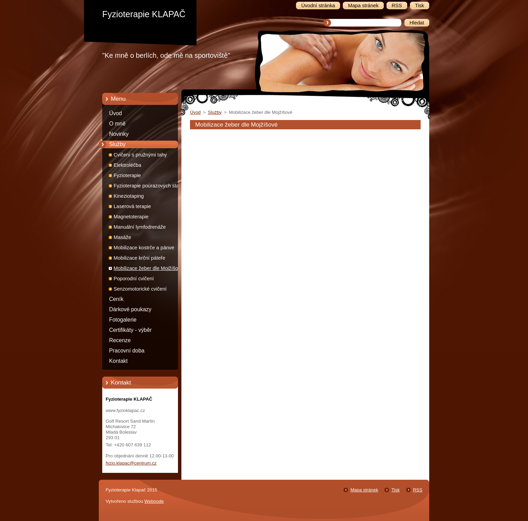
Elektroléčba (127, 165)
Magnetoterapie (131, 216)
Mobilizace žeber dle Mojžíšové (148, 268)
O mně (117, 124)
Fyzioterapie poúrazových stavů (149, 185)
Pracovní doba (127, 351)
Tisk (395, 489)
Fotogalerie (123, 320)
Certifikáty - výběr (130, 330)
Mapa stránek (364, 489)
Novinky (119, 134)
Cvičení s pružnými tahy (140, 155)
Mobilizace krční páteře (139, 258)
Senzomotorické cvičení (140, 289)
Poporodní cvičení (134, 278)
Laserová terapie (132, 206)
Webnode (154, 501)
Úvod (115, 113)
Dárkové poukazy (130, 309)
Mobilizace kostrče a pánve (144, 247)
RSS (417, 489)
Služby (117, 144)
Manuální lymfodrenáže (140, 227)
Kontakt (118, 361)
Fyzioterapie (127, 175)
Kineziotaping (129, 196)
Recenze (120, 340)
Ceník (116, 299)
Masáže (122, 237)
